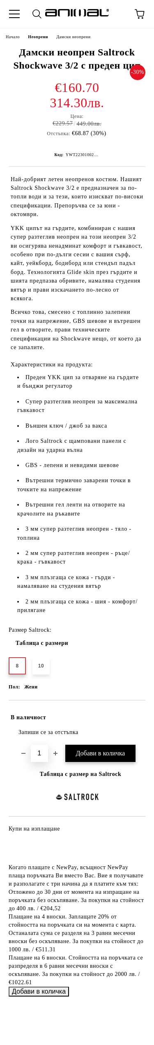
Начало (13, 37)
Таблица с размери (42, 643)
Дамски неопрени (73, 37)
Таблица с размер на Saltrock (81, 774)
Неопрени (38, 37)
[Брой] (39, 753)
